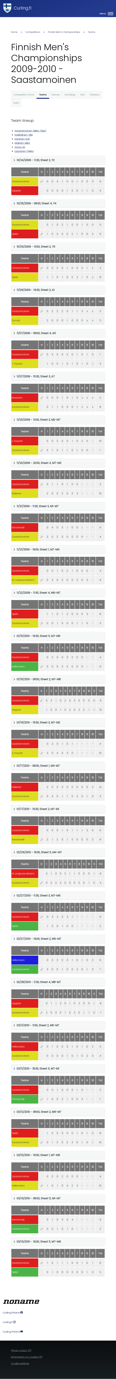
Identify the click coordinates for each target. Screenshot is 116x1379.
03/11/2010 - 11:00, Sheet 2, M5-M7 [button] (38, 1025)
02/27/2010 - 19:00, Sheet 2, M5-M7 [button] (39, 939)
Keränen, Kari (22, 139)
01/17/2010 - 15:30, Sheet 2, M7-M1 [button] (38, 809)
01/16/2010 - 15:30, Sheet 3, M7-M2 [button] (38, 722)
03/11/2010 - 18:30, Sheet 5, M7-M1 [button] (38, 1068)
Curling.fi (23, 8)
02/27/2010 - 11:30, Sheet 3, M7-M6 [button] (38, 895)
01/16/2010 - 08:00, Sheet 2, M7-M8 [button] (39, 679)
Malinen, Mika (22, 143)
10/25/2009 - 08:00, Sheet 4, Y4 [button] (36, 203)
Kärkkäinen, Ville (24, 135)
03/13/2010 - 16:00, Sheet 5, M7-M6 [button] (39, 1241)
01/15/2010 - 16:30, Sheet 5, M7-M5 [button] (38, 636)
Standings (70, 94)
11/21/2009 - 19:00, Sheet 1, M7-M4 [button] (38, 549)
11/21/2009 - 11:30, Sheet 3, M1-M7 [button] (37, 506)
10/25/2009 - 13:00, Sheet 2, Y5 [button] (36, 247)
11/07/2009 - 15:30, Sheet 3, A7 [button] (36, 376)
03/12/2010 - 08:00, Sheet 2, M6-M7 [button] (39, 1112)
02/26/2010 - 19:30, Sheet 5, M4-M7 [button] (39, 852)
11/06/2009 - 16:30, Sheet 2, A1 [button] (36, 290)
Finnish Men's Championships (64, 32)
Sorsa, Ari (20, 147)
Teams (91, 32)
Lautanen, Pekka (24, 151)
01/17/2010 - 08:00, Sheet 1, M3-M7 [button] (38, 766)
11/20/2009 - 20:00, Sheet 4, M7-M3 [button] (39, 463)
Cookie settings (20, 1363)
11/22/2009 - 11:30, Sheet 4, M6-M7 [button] (38, 593)
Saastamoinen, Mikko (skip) (30, 131)
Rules (16, 102)
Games (56, 94)
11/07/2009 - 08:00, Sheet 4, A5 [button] (36, 333)
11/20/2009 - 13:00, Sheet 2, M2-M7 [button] (38, 420)
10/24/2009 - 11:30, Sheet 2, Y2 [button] (36, 160)
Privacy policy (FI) (21, 1350)
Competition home (23, 94)
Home (14, 32)
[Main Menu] (105, 13)
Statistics (95, 94)
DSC (83, 94)
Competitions (32, 32)
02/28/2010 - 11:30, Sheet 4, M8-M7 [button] (39, 982)
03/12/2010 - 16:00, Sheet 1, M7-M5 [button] (38, 1155)
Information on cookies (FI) (26, 1357)
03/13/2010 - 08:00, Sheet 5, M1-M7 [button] (38, 1198)
